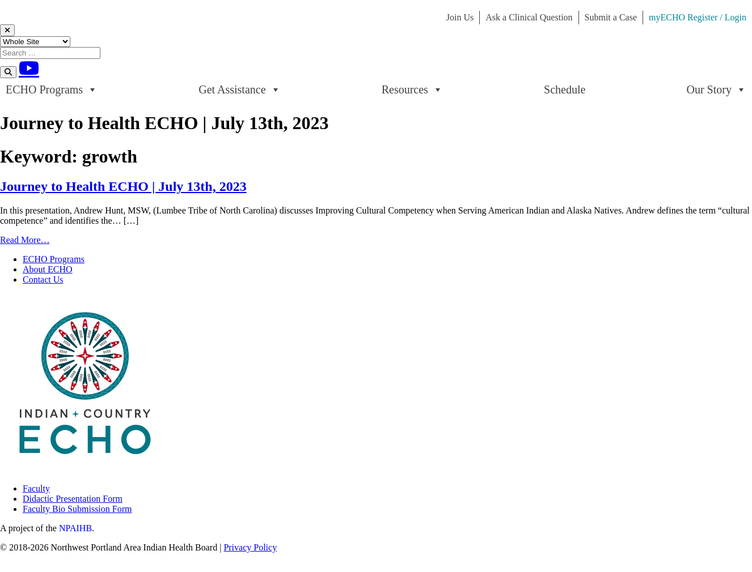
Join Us (460, 17)
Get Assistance (239, 89)
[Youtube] (29, 68)
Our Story (716, 89)
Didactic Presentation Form (72, 498)
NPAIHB (75, 528)
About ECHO (48, 269)
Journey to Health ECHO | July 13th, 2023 (123, 186)
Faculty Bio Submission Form (77, 509)
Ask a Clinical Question (528, 17)
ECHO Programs (52, 89)
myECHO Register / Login (697, 17)
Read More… (25, 240)
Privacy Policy (250, 547)
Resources (412, 89)
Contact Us (43, 279)
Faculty (36, 488)
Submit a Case (611, 17)
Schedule (564, 89)
